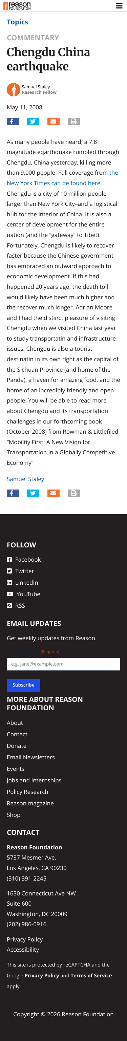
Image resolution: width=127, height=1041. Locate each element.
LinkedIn (22, 582)
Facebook (24, 559)
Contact (17, 734)
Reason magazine (30, 803)
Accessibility (23, 949)
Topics (17, 21)
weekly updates (38, 638)
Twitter (20, 571)
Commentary (33, 38)
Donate (16, 746)
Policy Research (27, 792)
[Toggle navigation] (119, 6)
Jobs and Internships (34, 780)
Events (15, 769)
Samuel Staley (25, 479)
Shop (13, 815)
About (15, 722)
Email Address (34, 651)
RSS (16, 605)
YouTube (23, 594)
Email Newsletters (31, 757)
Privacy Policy (25, 939)
